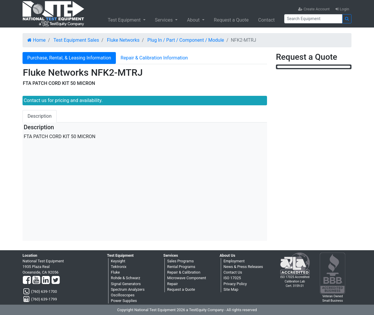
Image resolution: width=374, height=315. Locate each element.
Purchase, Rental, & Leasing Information (69, 58)
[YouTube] (36, 280)
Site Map (230, 289)
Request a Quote (231, 20)
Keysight (118, 261)
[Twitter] (55, 280)
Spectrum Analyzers (128, 289)
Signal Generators (126, 284)
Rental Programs (181, 266)
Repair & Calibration (183, 272)
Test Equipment (125, 20)
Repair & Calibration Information (154, 58)
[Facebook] (27, 280)
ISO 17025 (232, 278)
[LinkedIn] (45, 280)
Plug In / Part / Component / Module (185, 40)
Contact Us (232, 272)
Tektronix (119, 266)
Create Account (314, 9)
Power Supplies (124, 300)
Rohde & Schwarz (125, 278)
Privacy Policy (235, 284)
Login (342, 9)
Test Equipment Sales (76, 40)
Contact (266, 20)
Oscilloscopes (123, 295)
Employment (233, 261)
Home (36, 40)
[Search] (313, 18)
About (194, 20)
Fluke (115, 272)
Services (164, 20)
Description (40, 116)
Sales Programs (180, 261)
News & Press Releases (243, 266)
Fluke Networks (123, 40)
